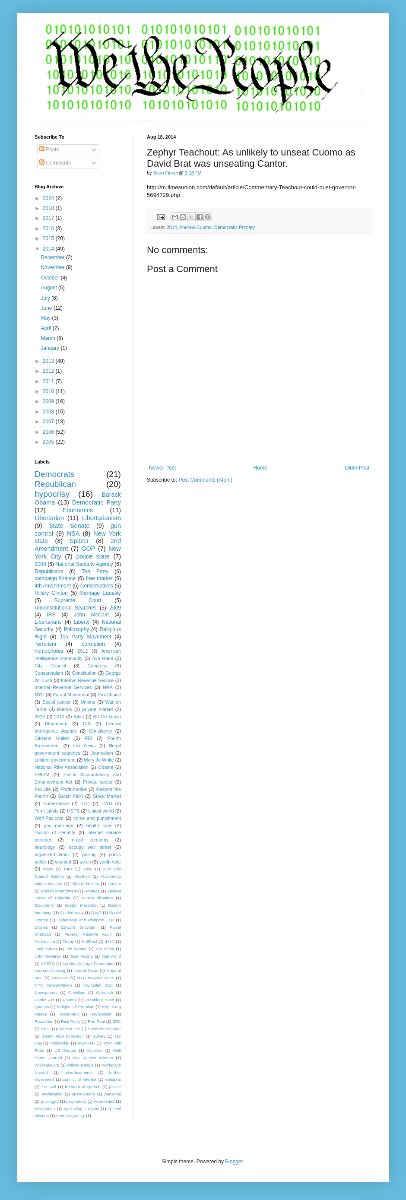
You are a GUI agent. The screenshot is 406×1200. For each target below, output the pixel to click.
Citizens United (52, 738)
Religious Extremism (76, 1006)
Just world (111, 956)
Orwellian (77, 992)
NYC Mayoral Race (95, 977)
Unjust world (101, 810)
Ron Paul (96, 1021)
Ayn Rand (102, 658)
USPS (73, 810)
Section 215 (69, 1028)
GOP (88, 548)
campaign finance (55, 578)
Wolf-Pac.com (49, 818)
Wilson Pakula (80, 1065)
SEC (116, 1021)
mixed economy (89, 839)
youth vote (110, 861)
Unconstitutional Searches (66, 608)
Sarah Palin (70, 796)
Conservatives (96, 586)
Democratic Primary (234, 227)
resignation (45, 1108)
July (46, 298)
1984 (68, 869)
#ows (48, 869)
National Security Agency (84, 564)
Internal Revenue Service (87, 680)
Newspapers (46, 992)
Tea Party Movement (85, 637)
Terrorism (45, 644)
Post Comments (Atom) (205, 480)
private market (97, 709)
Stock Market (107, 796)
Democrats (55, 474)
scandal (63, 861)
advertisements (78, 1072)
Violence (95, 1050)
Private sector (98, 781)
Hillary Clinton (51, 593)
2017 (49, 218)
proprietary (76, 1101)
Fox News (84, 745)
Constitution (84, 673)
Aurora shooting (97, 897)
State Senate (69, 525)
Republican (55, 484)
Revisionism (101, 1014)
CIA (87, 723)
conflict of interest (79, 1079)
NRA (108, 687)
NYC (39, 694)
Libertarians (48, 622)
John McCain (91, 615)
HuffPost (90, 941)
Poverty (70, 999)
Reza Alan (44, 1021)
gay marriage (58, 825)
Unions (88, 702)
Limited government (55, 759)
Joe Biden (104, 948)
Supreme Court (78, 600)
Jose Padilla (81, 956)
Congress (97, 665)
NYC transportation (53, 985)
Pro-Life (43, 789)
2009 (49, 401)
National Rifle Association (62, 767)
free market (99, 578)
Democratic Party (96, 502)
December (53, 257)
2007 (49, 422)
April (46, 328)
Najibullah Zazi (98, 985)
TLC (85, 803)
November (53, 267)
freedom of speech (83, 1086)
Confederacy (71, 912)
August (49, 288)
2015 (49, 238)
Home (260, 468)
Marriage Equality (100, 593)
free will (48, 1086)
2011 (49, 381)
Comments (55, 163)
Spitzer (79, 540)
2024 (49, 198)
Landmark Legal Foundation (88, 963)
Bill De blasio (107, 716)
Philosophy (76, 629)
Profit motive (73, 789)
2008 (49, 412)
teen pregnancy (70, 1115)
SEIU (46, 1028)
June (47, 308)
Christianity (100, 730)
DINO (96, 912)
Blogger (234, 1162)
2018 (49, 208)
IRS (51, 615)
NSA (73, 533)
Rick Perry (70, 1021)
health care (99, 825)
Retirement (68, 1014)
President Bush (100, 999)
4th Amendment (53, 586)
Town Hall (86, 1043)
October (50, 278)
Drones (41, 927)
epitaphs (113, 1079)
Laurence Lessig (50, 970)
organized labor (52, 854)
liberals (64, 709)
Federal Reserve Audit (87, 934)
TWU (107, 803)
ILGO (110, 941)
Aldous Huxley (84, 883)
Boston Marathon (81, 905)
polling (88, 854)
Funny (68, 941)
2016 (49, 228)
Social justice (56, 702)
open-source (83, 1094)
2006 (49, 432)
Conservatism (49, 673)
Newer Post (162, 468)
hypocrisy (52, 493)
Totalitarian (60, 1043)
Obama (105, 767)
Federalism (45, 941)
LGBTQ (48, 963)
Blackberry (44, 905)
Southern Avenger (104, 1028)
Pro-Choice (109, 694)
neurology (45, 847)
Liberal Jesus (85, 970)
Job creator (76, 948)
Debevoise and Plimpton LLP (85, 919)
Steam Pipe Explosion (62, 1036)
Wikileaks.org (47, 1065)
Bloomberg (56, 723)
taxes (85, 861)
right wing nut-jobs (81, 1108)
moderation (52, 1094)
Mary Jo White (99, 759)
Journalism (101, 753)
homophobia (49, 651)
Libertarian (49, 517)
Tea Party (95, 571)
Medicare (59, 977)
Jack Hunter (46, 948)
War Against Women (93, 1057)
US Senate (65, 1050)
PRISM (42, 774)
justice (115, 1086)
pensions (113, 1094)
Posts (49, 149)
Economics (78, 510)
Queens (42, 1006)
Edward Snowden (79, 927)
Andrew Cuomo (195, 227)
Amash (114, 883)
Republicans (49, 571)
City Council (50, 665)
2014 (172, 227)
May (46, 318)
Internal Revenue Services (63, 687)
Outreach (104, 992)
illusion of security (55, 832)
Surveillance (56, 803)
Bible (78, 716)
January (50, 348)
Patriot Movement (71, 694)
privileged (50, 1101)
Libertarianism (101, 517)
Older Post (357, 468)
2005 (49, 442)
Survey (98, 1036)
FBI (88, 738)
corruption (93, 644)
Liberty (81, 622)
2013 (49, 361)
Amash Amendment (59, 891)
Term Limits (46, 810)
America (92, 891)
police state (92, 556)
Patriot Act (44, 999)
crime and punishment (97, 818)
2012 (49, 371)
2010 (49, 391)
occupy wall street (90, 847)
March (49, 338)
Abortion (82, 876)
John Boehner (48, 956)
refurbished (104, 1101)
